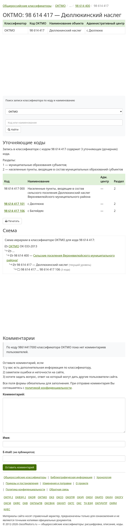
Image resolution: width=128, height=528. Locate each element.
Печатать (12, 221)
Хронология (104, 477)
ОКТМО (14, 246)
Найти (13, 129)
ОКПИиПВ (36, 503)
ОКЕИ (89, 497)
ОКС (79, 503)
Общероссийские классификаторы (25, 477)
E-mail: (18, 452)
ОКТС (71, 503)
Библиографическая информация (71, 477)
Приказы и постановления (22, 483)
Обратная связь (59, 489)
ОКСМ (7, 503)
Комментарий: (14, 394)
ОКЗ (51, 497)
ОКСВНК (49, 503)
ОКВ (25, 503)
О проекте (82, 483)
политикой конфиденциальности (48, 388)
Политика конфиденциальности (25, 489)
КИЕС (7, 509)
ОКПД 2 (8, 497)
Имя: (6, 438)
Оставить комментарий (19, 467)
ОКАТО (99, 497)
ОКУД (80, 497)
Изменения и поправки (57, 483)
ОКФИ (113, 503)
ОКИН (109, 497)
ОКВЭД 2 (20, 497)
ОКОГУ (119, 497)
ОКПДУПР (101, 503)
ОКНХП (61, 503)
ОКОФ (32, 497)
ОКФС (16, 503)
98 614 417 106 (14, 211)
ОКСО (59, 497)
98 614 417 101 (14, 204)
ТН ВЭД (88, 503)
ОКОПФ (70, 497)
